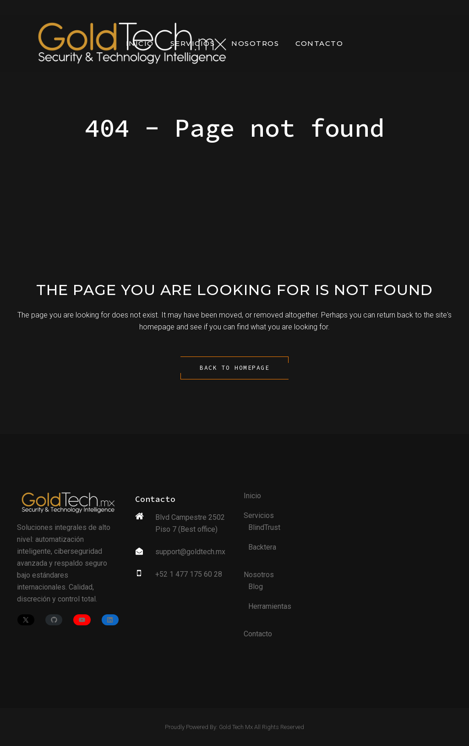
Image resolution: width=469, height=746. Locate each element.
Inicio (252, 495)
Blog (255, 586)
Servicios (259, 515)
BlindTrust (264, 527)
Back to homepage (234, 368)
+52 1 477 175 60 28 (188, 574)
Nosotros (259, 574)
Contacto (258, 633)
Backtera (262, 547)
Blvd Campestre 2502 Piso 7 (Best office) (190, 523)
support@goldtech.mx (190, 551)
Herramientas (269, 606)
